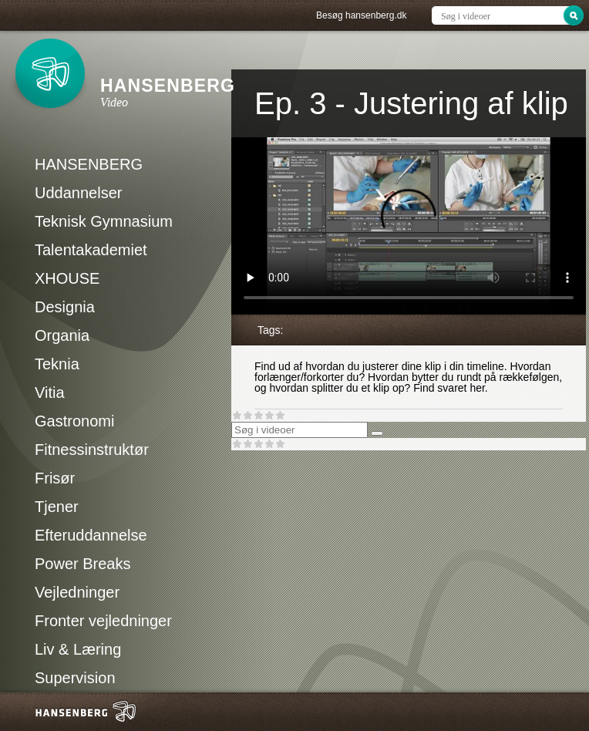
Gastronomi (74, 421)
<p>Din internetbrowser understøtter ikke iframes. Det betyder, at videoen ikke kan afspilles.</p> (408, 226)
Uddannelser (78, 192)
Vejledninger (77, 592)
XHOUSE (67, 278)
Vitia (50, 392)
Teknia (57, 363)
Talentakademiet (91, 249)
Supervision (75, 677)
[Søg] (377, 433)
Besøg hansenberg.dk (361, 15)
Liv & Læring (78, 649)
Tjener (57, 506)
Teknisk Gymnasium (104, 221)
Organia (62, 335)
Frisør (55, 478)
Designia (65, 306)
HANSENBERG (89, 164)
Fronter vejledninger (103, 620)
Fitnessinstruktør (92, 449)
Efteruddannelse (91, 535)
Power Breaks (83, 563)
